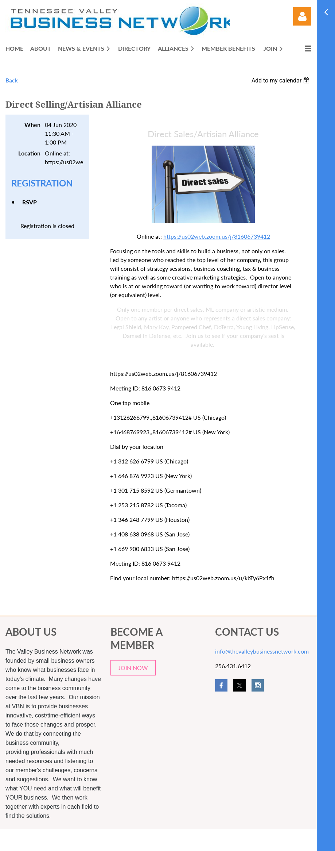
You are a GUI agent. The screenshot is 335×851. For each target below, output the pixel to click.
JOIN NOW (133, 667)
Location (29, 153)
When (32, 124)
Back (11, 80)
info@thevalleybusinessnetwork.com (262, 651)
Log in (302, 16)
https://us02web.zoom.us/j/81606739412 (216, 236)
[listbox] (281, 80)
